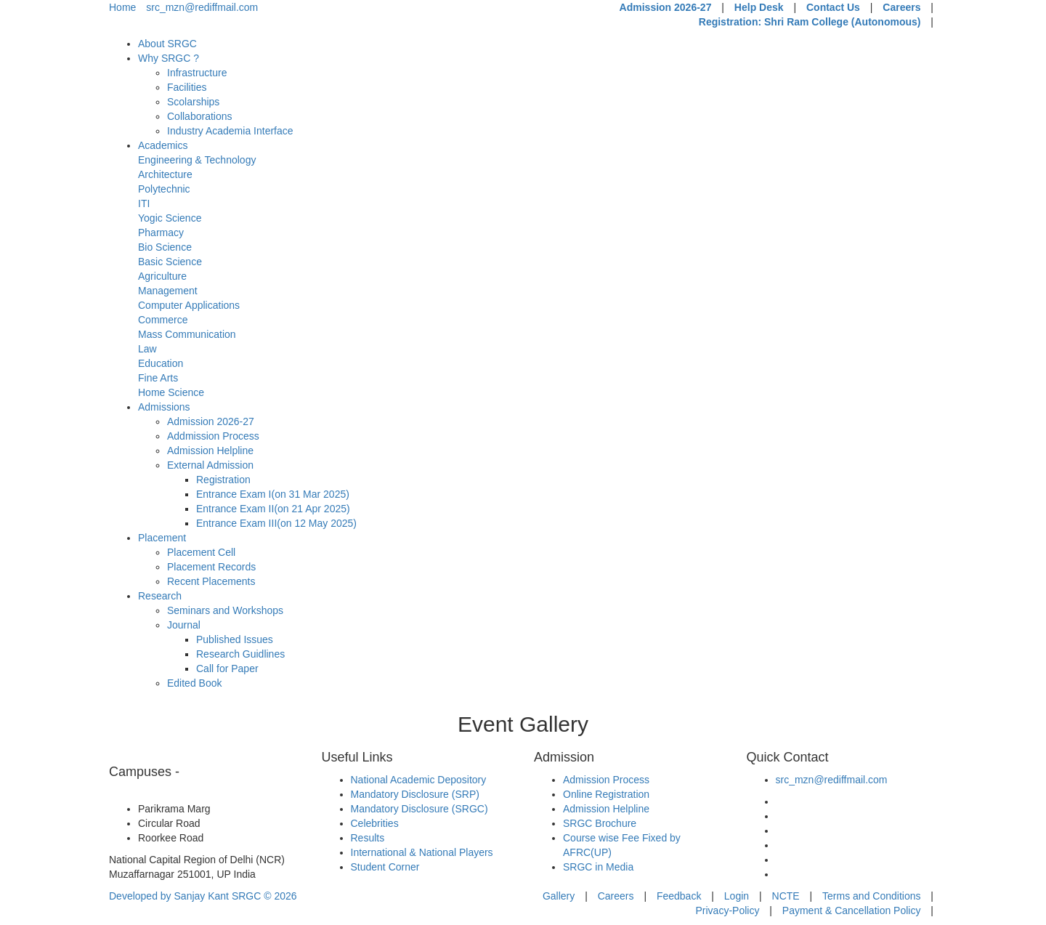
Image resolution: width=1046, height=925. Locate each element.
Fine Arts (158, 378)
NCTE (786, 896)
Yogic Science (169, 218)
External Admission (210, 465)
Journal (183, 625)
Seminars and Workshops (225, 610)
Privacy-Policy (727, 910)
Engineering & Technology (197, 160)
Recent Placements (211, 581)
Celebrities (375, 823)
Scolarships (193, 102)
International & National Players (422, 852)
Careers (901, 7)
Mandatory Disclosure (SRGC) (419, 809)
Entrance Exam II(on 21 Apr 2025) (273, 508)
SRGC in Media (598, 867)
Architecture (165, 174)
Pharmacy (161, 232)
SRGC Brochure (599, 823)
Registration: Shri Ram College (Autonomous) (810, 22)
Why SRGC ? (168, 58)
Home (122, 7)
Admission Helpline (210, 450)
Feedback (679, 896)
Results (368, 838)
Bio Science (165, 247)
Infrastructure (197, 72)
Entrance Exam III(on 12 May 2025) (276, 523)
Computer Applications (189, 305)
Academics (162, 145)
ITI (144, 203)
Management (168, 290)
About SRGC (167, 43)
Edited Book (194, 683)
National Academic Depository (419, 779)
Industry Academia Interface (230, 131)
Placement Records (211, 567)
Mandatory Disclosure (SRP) (415, 794)
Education (160, 363)
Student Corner (385, 867)
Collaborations (199, 116)
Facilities (186, 87)
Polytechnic (164, 189)
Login (736, 896)
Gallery (559, 896)
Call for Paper (227, 668)
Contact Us (833, 7)
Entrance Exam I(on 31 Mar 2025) (272, 494)
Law (147, 349)
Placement (162, 538)
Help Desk (759, 7)
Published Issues (234, 639)
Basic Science (170, 261)
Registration (223, 479)
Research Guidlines (240, 654)
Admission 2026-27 (666, 7)
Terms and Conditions (871, 896)
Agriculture (162, 276)
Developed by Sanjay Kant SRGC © (203, 896)
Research (160, 596)
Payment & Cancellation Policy (851, 910)
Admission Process (606, 779)
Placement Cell (201, 552)
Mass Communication (187, 334)
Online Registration (606, 794)
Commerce (162, 320)
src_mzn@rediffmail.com (202, 7)
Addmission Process (213, 436)
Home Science (171, 392)
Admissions (164, 407)
